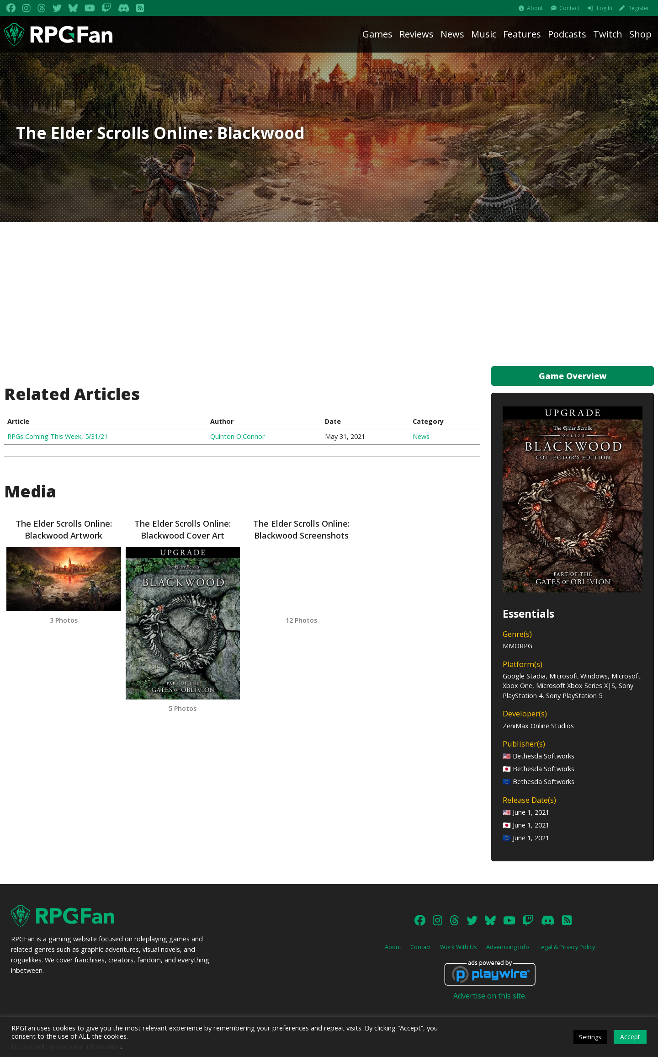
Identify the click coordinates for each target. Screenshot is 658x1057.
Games (377, 34)
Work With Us (458, 947)
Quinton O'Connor (237, 436)
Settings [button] (590, 1037)
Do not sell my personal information (66, 1046)
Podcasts (567, 34)
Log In (604, 8)
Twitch (607, 34)
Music (483, 34)
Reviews (416, 34)
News (452, 34)
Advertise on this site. (489, 996)
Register (638, 8)
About (535, 8)
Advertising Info (507, 947)
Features (522, 34)
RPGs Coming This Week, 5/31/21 (57, 436)
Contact (569, 8)
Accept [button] (630, 1036)
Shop (640, 34)
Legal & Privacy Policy (566, 947)
